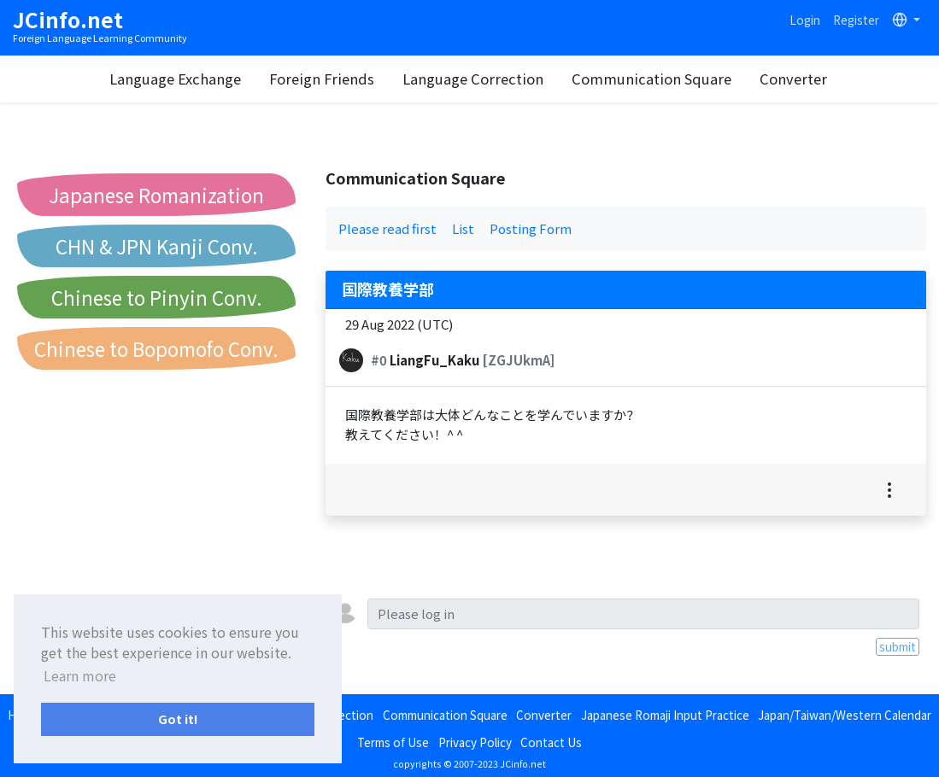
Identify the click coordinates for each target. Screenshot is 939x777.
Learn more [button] (80, 675)
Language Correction (472, 78)
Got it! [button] (178, 718)
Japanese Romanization (156, 194)
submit (897, 646)
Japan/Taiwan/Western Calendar (844, 714)
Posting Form (531, 228)
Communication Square (651, 78)
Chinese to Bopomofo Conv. (156, 348)
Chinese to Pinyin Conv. (156, 297)
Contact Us (551, 742)
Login (804, 19)
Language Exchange (175, 78)
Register (856, 19)
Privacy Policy (475, 742)
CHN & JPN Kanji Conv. (157, 246)
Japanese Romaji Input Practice (665, 714)
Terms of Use (393, 742)
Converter (793, 78)
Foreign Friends (321, 78)
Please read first (387, 228)
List (463, 228)
